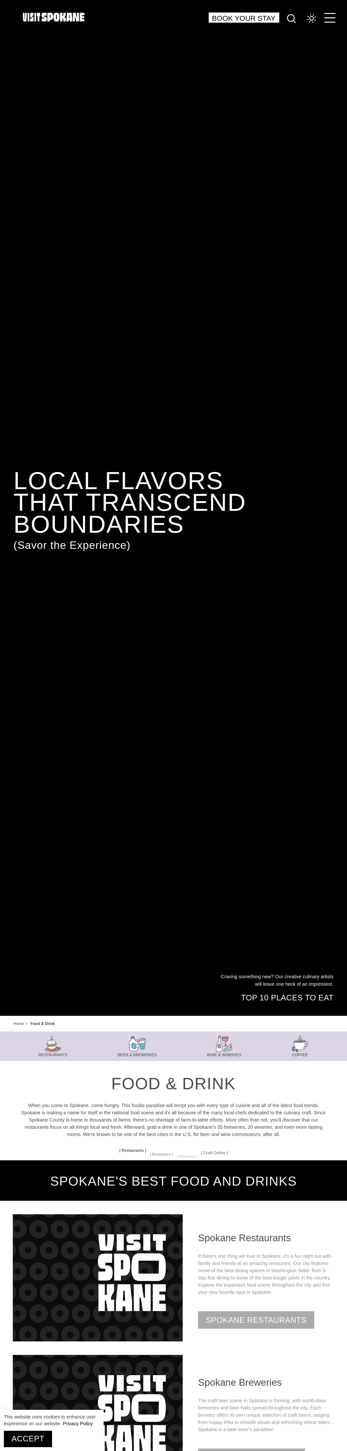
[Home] (53, 17)
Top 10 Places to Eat (287, 998)
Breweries (161, 1159)
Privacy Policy (78, 1423)
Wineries (187, 1156)
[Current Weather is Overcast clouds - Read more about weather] (307, 19)
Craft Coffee (214, 1153)
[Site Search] (291, 18)
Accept (28, 1438)
